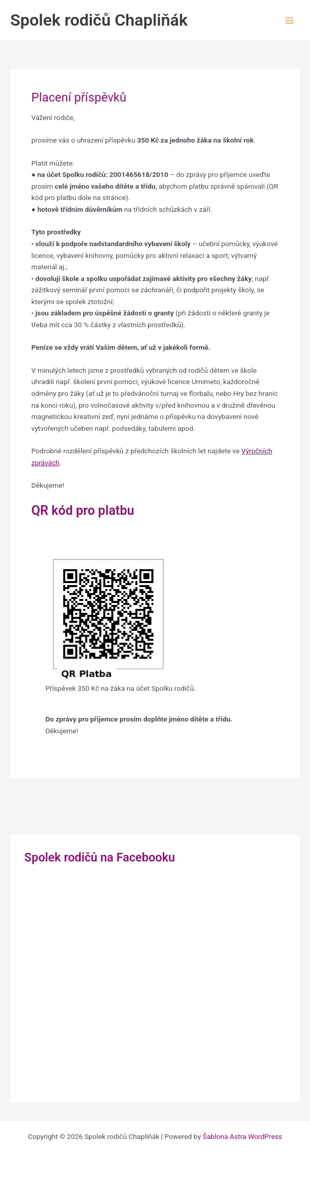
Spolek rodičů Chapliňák (99, 20)
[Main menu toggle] (289, 20)
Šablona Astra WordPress (242, 1136)
